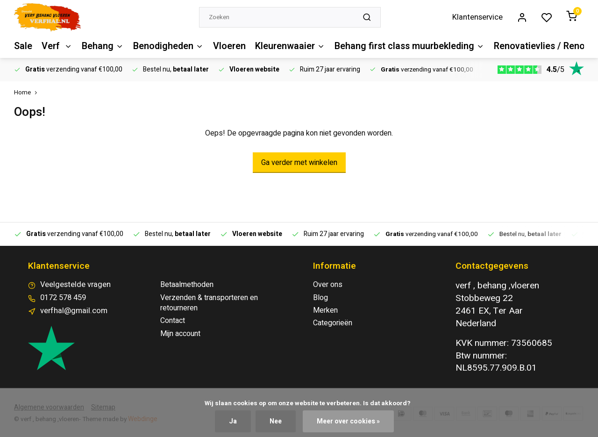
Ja (234, 421)
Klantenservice (480, 17)
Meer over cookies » (348, 421)
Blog (320, 298)
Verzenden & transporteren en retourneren (209, 303)
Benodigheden (164, 46)
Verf (56, 46)
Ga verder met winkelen (299, 162)
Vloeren (225, 46)
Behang (100, 46)
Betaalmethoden (187, 284)
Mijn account (180, 334)
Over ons (327, 284)
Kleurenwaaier (284, 46)
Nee (277, 421)
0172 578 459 (63, 298)
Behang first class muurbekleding (401, 46)
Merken (325, 310)
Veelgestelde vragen (74, 284)
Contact (172, 320)
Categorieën (332, 323)
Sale (23, 46)
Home (27, 92)
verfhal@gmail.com (71, 310)
